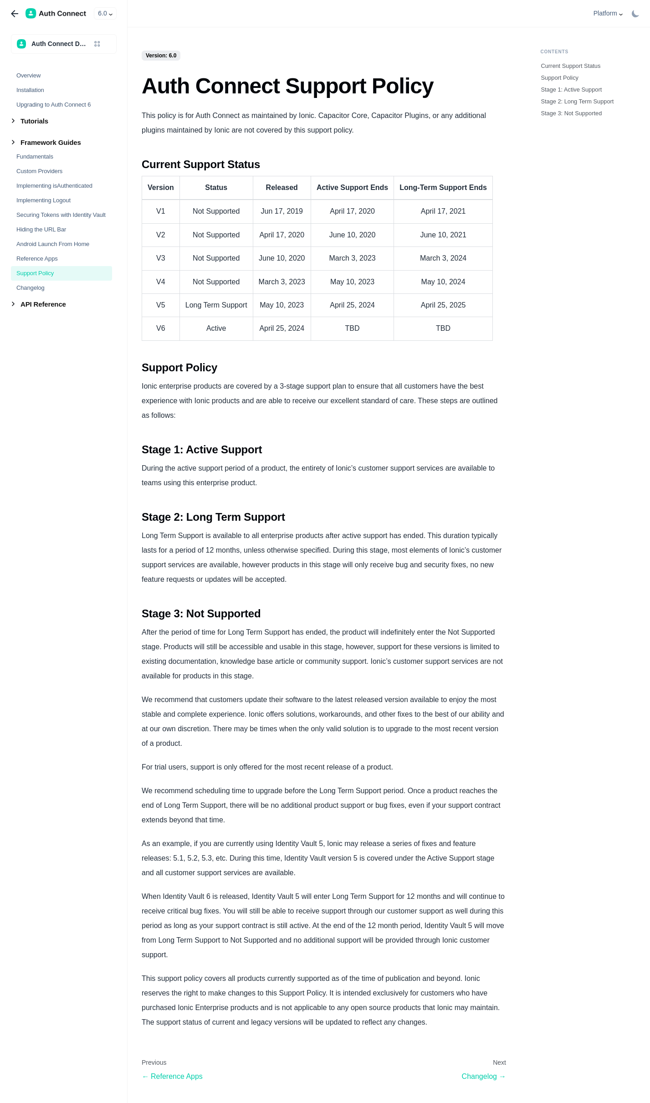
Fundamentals (34, 156)
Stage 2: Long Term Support (577, 101)
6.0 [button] (102, 13)
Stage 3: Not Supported (571, 113)
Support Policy (35, 273)
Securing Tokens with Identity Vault (61, 214)
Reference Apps (37, 258)
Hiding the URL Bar (41, 229)
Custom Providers (39, 171)
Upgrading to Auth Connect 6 (53, 104)
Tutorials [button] (34, 121)
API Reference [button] (43, 304)
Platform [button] (605, 13)
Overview (28, 75)
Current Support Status (571, 65)
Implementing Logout (43, 200)
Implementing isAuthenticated (54, 185)
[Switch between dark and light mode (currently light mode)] (635, 13)
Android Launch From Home (52, 244)
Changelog (30, 287)
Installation (30, 90)
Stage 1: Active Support (571, 89)
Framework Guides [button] (50, 142)
